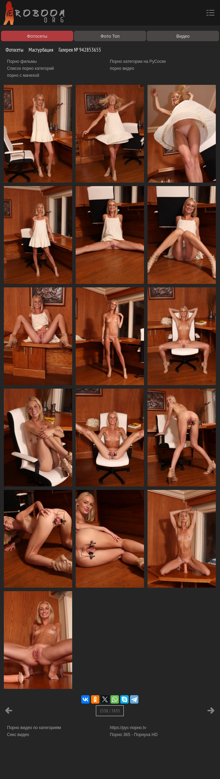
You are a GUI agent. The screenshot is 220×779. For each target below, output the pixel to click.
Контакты (121, 766)
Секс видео (18, 734)
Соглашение (97, 766)
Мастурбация (38, 49)
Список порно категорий (30, 68)
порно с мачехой (23, 75)
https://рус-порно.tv (128, 727)
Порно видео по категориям (34, 727)
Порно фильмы (22, 61)
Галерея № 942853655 (77, 49)
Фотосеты (11, 49)
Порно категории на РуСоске (138, 61)
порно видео (122, 68)
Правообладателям (64, 766)
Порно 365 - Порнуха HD (134, 734)
